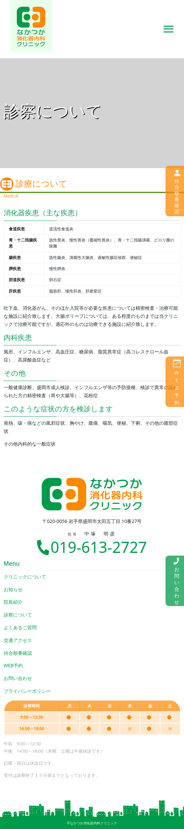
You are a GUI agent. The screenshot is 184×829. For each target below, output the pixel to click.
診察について (18, 614)
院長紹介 (13, 602)
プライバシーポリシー (27, 691)
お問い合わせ (18, 678)
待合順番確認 (18, 653)
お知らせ (13, 589)
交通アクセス (18, 640)
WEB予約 (13, 665)
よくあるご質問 (20, 627)
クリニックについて (25, 576)
